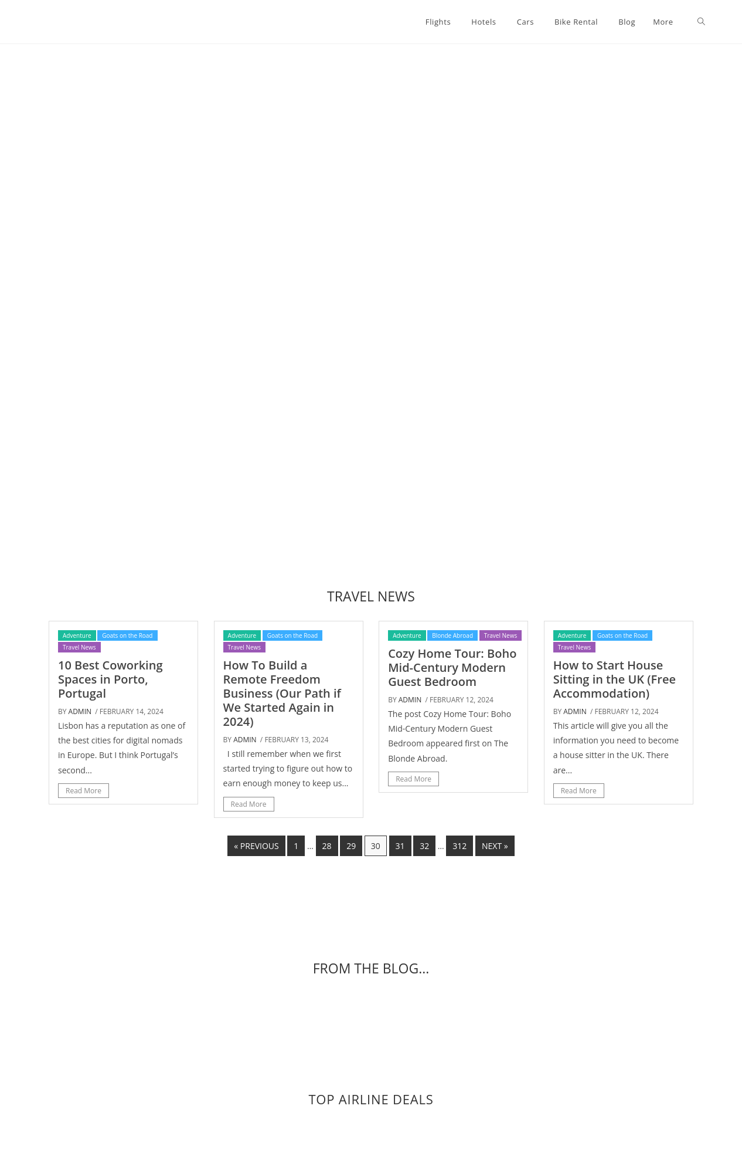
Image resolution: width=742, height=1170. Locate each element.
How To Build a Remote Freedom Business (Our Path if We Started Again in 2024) (282, 693)
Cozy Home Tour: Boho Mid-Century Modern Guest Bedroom (452, 667)
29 (351, 845)
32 (424, 845)
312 (459, 845)
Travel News (79, 647)
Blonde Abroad (452, 635)
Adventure (77, 635)
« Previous (256, 845)
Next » (495, 845)
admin (80, 711)
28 (327, 845)
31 (400, 845)
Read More (83, 791)
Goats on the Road (127, 635)
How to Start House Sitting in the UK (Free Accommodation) (614, 679)
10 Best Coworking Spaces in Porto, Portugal (110, 679)
